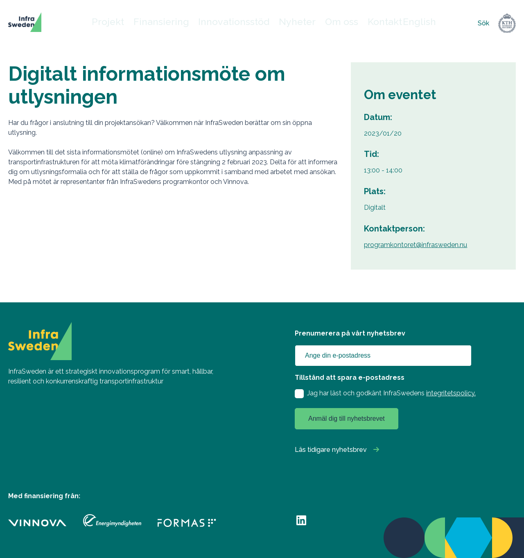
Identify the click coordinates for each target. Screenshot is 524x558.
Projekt (133, 23)
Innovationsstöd (237, 23)
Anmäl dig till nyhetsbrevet (346, 418)
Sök (483, 23)
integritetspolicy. (451, 393)
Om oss (331, 23)
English (402, 23)
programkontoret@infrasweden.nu (415, 245)
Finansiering (178, 23)
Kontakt (371, 23)
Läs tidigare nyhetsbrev (331, 450)
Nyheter (290, 23)
